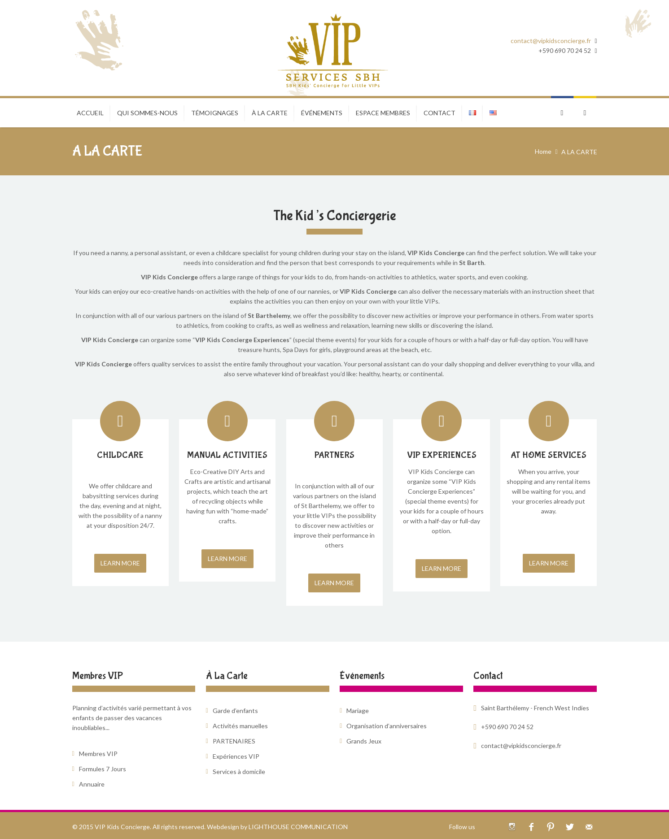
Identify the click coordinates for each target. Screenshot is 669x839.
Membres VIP (98, 753)
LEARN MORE (120, 563)
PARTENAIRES (234, 741)
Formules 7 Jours (102, 769)
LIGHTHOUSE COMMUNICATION (298, 826)
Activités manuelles (240, 726)
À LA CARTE (270, 113)
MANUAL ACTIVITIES (227, 455)
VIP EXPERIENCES (442, 455)
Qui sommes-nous (147, 113)
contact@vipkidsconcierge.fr (551, 40)
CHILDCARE (120, 455)
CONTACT (439, 113)
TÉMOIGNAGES (214, 113)
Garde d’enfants (235, 710)
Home (543, 151)
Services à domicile (239, 771)
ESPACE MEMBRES (383, 113)
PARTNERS (334, 455)
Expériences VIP (236, 756)
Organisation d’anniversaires (386, 726)
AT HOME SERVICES (548, 455)
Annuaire (92, 784)
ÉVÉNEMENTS (321, 113)
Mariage (357, 710)
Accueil (90, 113)
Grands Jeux (363, 741)
